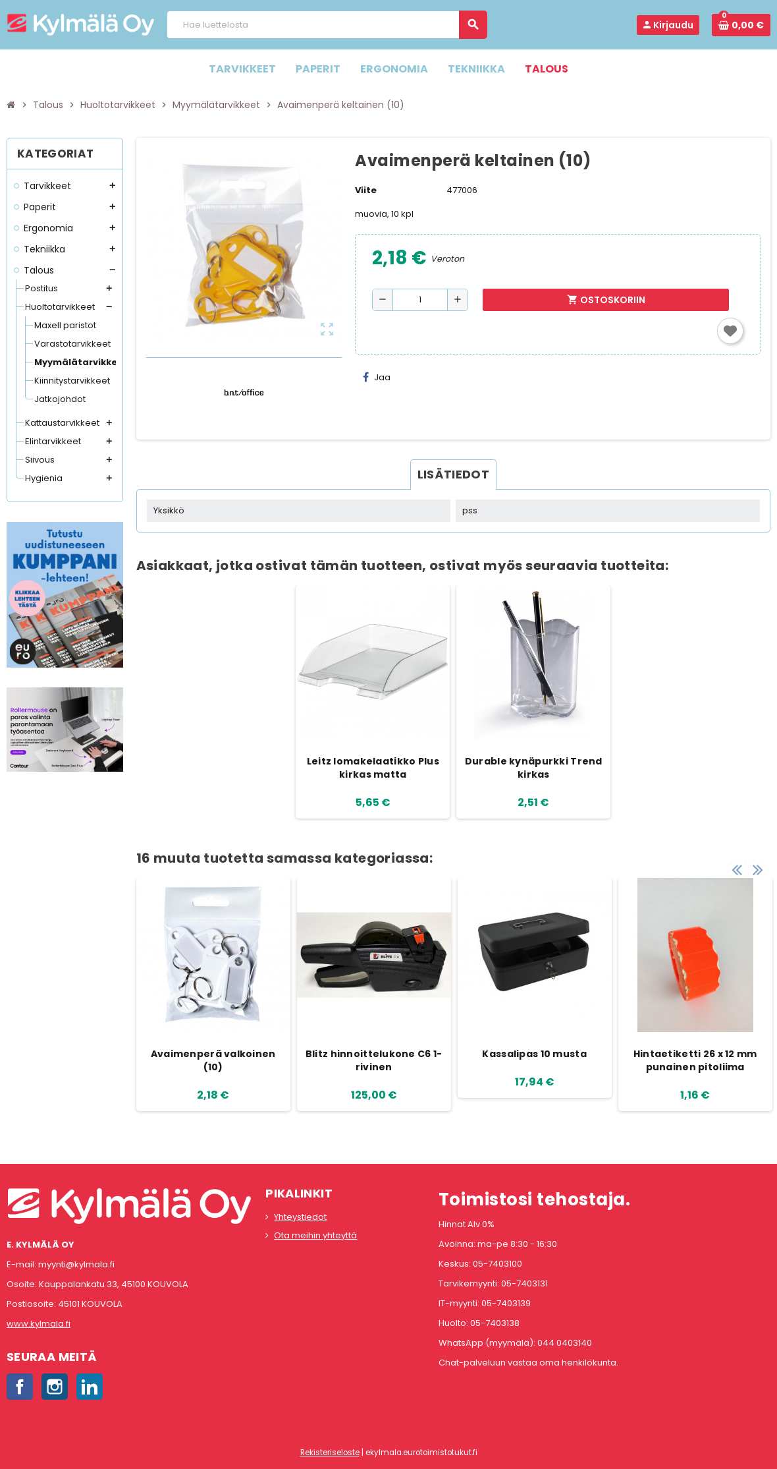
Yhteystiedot (300, 1217)
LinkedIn (89, 1386)
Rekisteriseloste (330, 1452)
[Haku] (327, 25)
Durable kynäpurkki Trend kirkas (534, 768)
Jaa (376, 377)
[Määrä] (420, 299)
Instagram (54, 1386)
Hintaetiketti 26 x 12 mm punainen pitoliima (695, 1060)
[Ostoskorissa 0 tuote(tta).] (741, 25)
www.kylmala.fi (38, 1323)
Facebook (20, 1386)
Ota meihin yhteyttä (315, 1235)
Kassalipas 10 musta (534, 1053)
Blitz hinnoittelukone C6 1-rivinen (374, 1060)
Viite (366, 190)
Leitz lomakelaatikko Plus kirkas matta (373, 768)
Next (757, 865)
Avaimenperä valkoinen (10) (213, 1060)
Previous (737, 865)
